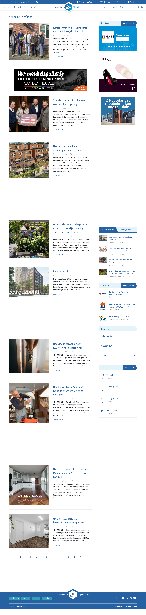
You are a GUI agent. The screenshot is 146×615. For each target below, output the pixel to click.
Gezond (122, 7)
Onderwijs (33, 7)
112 (15, 7)
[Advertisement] (50, 203)
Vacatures (92, 2)
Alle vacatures (128, 285)
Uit (101, 7)
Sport (26, 7)
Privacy (36, 604)
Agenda (80, 2)
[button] (106, 46)
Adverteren (120, 2)
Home (3, 7)
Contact (25, 604)
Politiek (19, 7)
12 (80, 562)
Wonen (115, 7)
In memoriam (131, 7)
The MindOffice (131, 612)
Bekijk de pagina (122, 39)
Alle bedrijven (128, 23)
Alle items (129, 368)
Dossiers (132, 2)
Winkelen (107, 7)
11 (74, 562)
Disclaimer (47, 604)
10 (69, 562)
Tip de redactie (105, 2)
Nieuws (9, 7)
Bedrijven (141, 7)
